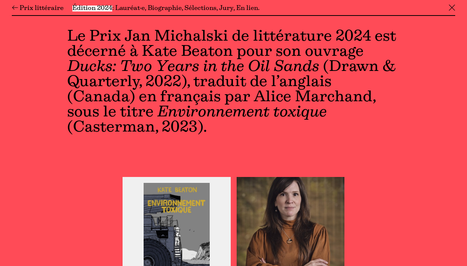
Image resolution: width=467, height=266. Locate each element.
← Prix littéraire (37, 8)
